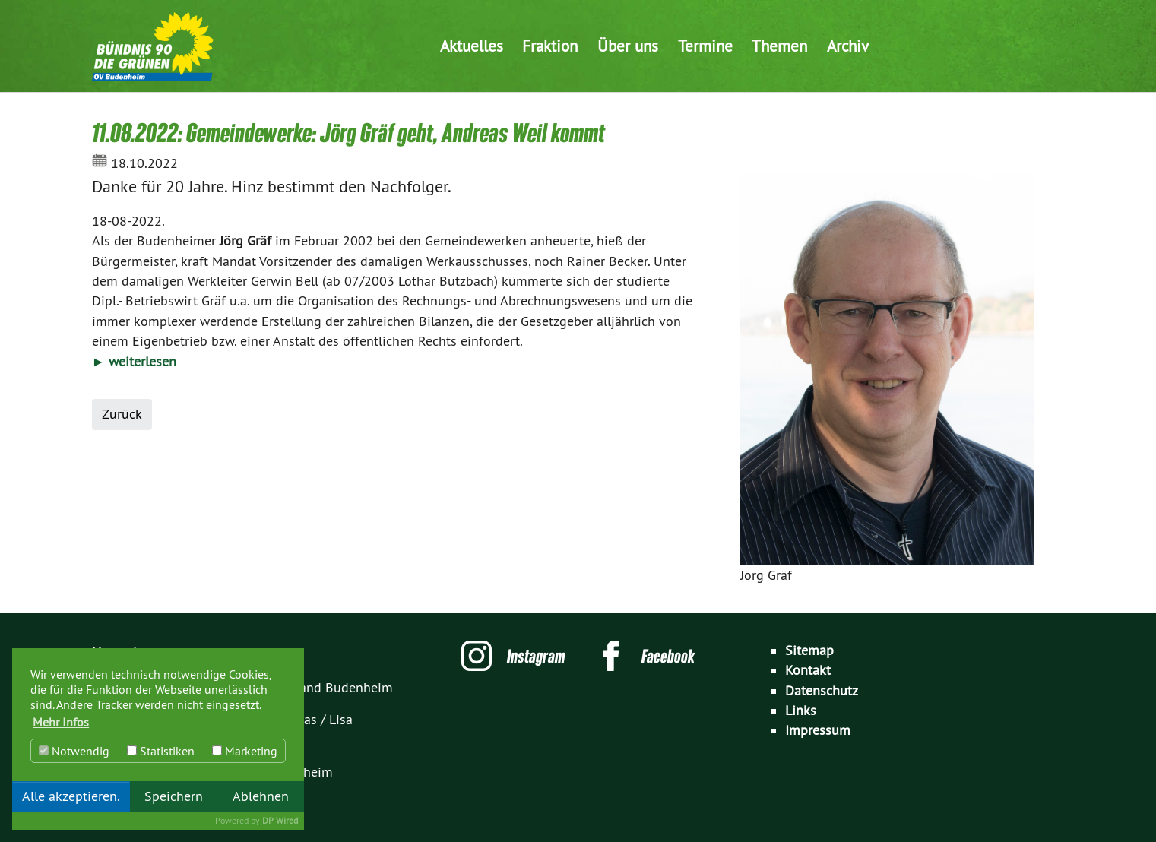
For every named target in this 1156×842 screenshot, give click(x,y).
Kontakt (808, 670)
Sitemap (809, 650)
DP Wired (280, 820)
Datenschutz (821, 690)
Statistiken (161, 750)
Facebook (668, 656)
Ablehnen (261, 796)
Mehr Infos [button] (61, 722)
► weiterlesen (134, 361)
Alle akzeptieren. (71, 796)
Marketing (244, 750)
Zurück (122, 414)
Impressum (817, 730)
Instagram (536, 656)
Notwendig (74, 750)
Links (800, 710)
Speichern (173, 796)
